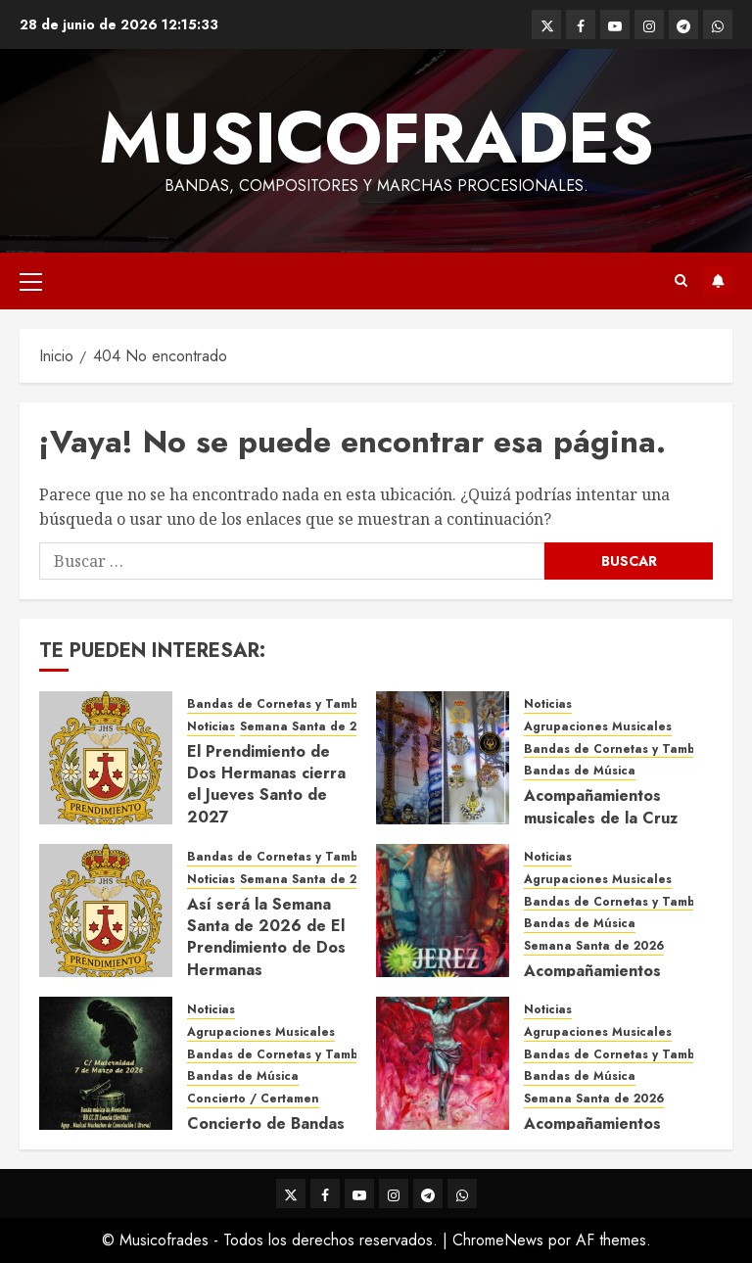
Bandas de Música (579, 771)
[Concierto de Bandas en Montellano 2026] (105, 1063)
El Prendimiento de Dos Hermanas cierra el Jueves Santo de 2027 (266, 784)
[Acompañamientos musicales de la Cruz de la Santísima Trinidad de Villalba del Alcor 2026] (442, 757)
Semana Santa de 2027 (309, 727)
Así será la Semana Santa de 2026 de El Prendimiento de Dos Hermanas (266, 937)
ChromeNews (497, 1240)
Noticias (211, 727)
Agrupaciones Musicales (598, 727)
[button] (31, 281)
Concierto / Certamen (253, 1099)
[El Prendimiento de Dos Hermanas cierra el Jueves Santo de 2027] (105, 757)
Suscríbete (717, 281)
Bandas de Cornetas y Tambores (286, 704)
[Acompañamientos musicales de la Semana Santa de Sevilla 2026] (442, 1063)
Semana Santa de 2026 (310, 879)
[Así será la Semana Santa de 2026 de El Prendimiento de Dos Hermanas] (105, 910)
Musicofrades (376, 138)
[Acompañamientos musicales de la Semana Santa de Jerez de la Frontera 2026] (442, 910)
